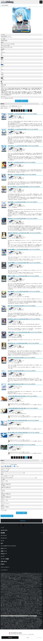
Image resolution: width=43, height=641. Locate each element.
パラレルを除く (4, 510)
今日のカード (4, 553)
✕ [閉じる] (41, 630)
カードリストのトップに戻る (7, 515)
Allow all (10, 637)
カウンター (3, 503)
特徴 (8, 466)
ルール (2, 540)
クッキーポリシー (4, 569)
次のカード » (24, 100)
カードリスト (4, 535)
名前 (6, 466)
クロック (7, 503)
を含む (7, 464)
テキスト (12, 466)
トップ (2, 527)
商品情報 (3, 532)
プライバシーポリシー (5, 567)
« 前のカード (18, 100)
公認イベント (4, 551)
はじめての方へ (4, 530)
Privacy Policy (31, 634)
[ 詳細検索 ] (15, 464)
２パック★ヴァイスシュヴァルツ (8, 545)
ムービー (3, 556)
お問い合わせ (4, 561)
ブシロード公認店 (5, 558)
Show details (39, 637)
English (2, 564)
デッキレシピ (4, 538)
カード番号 (16, 466)
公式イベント (4, 548)
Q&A (2, 543)
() (15, 113)
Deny (28, 637)
